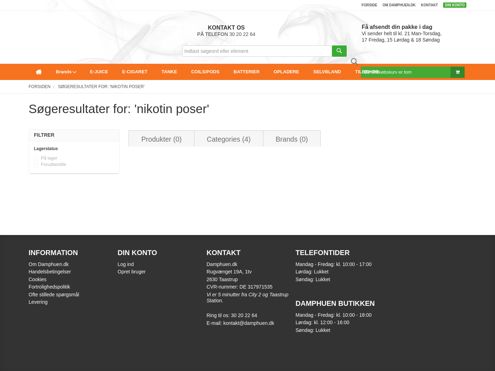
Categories (229, 139)
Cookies (38, 279)
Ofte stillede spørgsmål (54, 294)
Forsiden (39, 86)
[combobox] (264, 51)
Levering (38, 302)
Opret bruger (131, 271)
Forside (369, 5)
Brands (292, 139)
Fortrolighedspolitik (49, 287)
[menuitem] (39, 72)
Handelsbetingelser (50, 271)
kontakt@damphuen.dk (248, 323)
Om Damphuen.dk (49, 264)
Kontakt (429, 5)
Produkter (161, 139)
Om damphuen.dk (399, 5)
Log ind (126, 264)
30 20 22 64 (242, 34)
